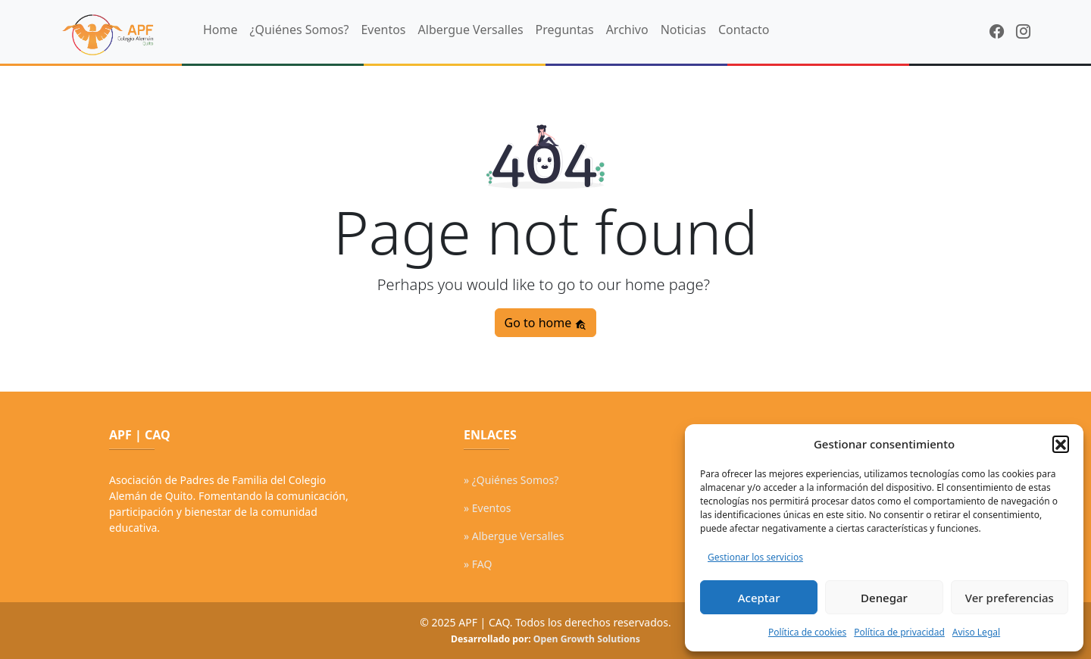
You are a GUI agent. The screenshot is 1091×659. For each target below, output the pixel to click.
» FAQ (478, 564)
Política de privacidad (899, 632)
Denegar (884, 597)
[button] (1060, 443)
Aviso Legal (976, 632)
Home (220, 29)
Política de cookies (807, 632)
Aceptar (759, 597)
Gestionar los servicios (755, 557)
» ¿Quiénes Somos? (511, 480)
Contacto (744, 29)
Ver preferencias (1009, 597)
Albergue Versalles (471, 29)
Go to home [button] (546, 322)
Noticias (683, 29)
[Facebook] (996, 31)
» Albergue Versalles (514, 536)
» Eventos (487, 508)
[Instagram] (1023, 31)
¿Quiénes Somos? (299, 29)
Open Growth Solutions (586, 638)
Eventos (383, 29)
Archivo (627, 29)
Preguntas (565, 29)
